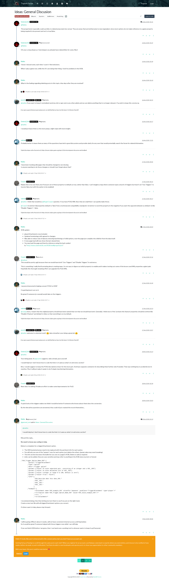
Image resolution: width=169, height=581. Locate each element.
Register (19, 553)
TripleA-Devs (83, 577)
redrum (23, 140)
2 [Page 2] (86, 560)
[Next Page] (90, 560)
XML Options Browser (22, 16)
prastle (23, 100)
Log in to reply (149, 16)
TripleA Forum (27, 3)
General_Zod (25, 22)
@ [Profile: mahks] (24, 103)
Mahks (23, 61)
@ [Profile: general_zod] (25, 422)
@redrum (39, 257)
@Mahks (45, 100)
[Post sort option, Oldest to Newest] (141, 16)
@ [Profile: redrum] (24, 260)
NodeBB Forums (97, 577)
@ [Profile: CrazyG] (24, 206)
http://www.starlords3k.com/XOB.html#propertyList (45, 245)
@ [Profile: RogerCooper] (47, 202)
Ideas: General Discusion (43, 422)
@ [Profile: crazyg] (24, 311)
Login (26, 553)
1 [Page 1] (82, 560)
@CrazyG (36, 308)
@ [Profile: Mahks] (24, 25)
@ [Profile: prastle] (38, 359)
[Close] (152, 539)
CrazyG (23, 181)
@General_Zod (44, 43)
